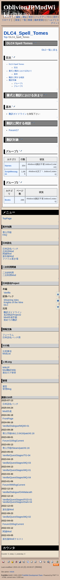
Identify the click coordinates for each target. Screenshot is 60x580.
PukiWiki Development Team (32, 575)
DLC (6, 305)
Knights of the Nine (13, 302)
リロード (6, 20)
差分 (30, 17)
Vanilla (7, 292)
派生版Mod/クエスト (13, 539)
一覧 (24, 20)
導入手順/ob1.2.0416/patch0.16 (18, 433)
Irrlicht (12, 572)
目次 (16, 67)
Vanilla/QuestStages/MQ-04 (17, 477)
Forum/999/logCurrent (14, 485)
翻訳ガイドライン (18, 114)
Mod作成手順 (10, 317)
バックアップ (41, 17)
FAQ (5, 235)
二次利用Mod (9, 275)
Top (5, 37)
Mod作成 (7, 411)
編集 (18, 17)
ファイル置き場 (10, 258)
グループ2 (18, 86)
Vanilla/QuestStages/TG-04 (16, 455)
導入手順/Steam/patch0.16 (16, 448)
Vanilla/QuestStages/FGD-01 (17, 499)
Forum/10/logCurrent (13, 440)
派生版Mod (8, 256)
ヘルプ (51, 20)
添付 (55, 17)
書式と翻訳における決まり (20, 71)
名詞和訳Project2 (12, 314)
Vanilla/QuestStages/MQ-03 (17, 463)
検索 (30, 20)
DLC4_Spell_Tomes (26, 33)
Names (8, 165)
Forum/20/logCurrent (13, 524)
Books (8, 200)
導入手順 (7, 232)
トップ (8, 17)
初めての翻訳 (10, 320)
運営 (5, 386)
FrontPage (8, 418)
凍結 (24, 17)
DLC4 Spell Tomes (16, 64)
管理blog (7, 389)
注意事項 (7, 351)
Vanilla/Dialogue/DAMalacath (17, 492)
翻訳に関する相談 (16, 77)
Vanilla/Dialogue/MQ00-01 (16, 426)
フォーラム (8, 335)
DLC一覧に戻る (50, 50)
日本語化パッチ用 (11, 337)
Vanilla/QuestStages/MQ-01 (17, 470)
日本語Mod (8, 251)
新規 (17, 20)
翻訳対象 (12, 80)
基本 (16, 74)
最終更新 (38, 20)
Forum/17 (14, 130)
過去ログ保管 (9, 372)
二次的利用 (8, 272)
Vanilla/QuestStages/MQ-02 (17, 517)
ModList (7, 353)
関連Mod (7, 253)
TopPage (7, 218)
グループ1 (18, 83)
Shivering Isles (11, 300)
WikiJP (6, 367)
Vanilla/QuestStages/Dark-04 (17, 502)
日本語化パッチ (10, 248)
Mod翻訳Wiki (9, 370)
